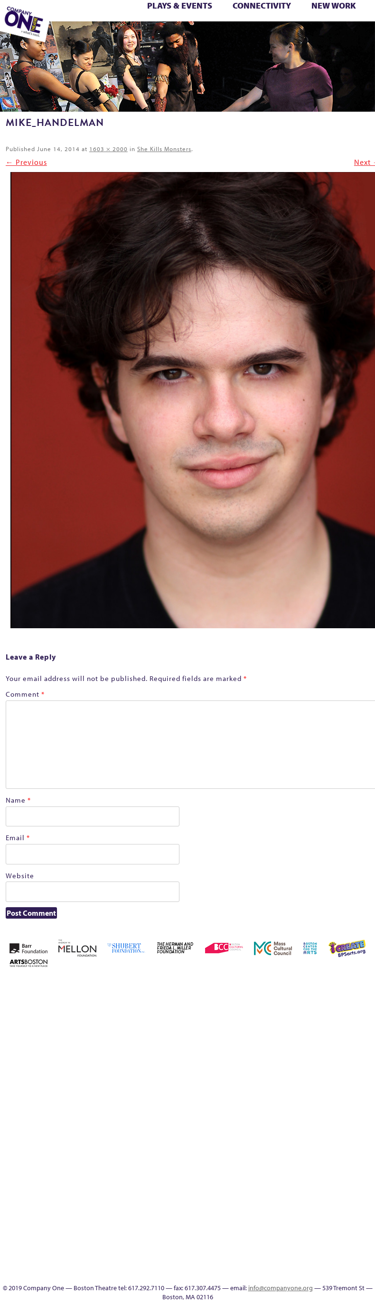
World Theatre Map (264, 1226)
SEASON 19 (245, 36)
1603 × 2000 (108, 149)
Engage (231, 36)
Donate (353, 1021)
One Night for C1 (129, 26)
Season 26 (252, 26)
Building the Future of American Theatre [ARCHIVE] (270, 1010)
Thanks (258, 36)
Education (163, 36)
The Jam (66, 36)
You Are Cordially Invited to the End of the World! (125, 36)
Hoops (298, 1078)
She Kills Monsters (164, 149)
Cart (312, 1021)
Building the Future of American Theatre (257, 1010)
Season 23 (224, 26)
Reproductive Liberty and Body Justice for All (173, 26)
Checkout (326, 1021)
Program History (263, 1204)
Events (263, 1272)
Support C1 (307, 26)
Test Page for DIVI (322, 26)
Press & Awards (315, 36)
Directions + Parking (275, 36)
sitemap (135, 36)
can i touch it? (298, 1021)
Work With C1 (109, 36)
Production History (144, 26)
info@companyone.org (280, 1288)
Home (230, 987)
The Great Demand (350, 26)
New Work (333, 5)
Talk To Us (204, 36)
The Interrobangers (367, 1135)
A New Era (270, 987)
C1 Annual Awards (302, 36)
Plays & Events (179, 5)
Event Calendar (178, 36)
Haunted (256, 1078)
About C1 (283, 987)
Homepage (284, 1078)
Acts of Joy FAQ (311, 987)
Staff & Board (294, 26)
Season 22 (211, 26)
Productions (191, 36)
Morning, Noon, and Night (90, 26)
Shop (279, 26)
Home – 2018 (270, 1078)
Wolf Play (94, 36)
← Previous (26, 162)
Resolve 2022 (197, 26)
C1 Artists (218, 36)
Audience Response (263, 1249)
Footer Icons (149, 36)
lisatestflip (353, 1078)
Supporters (287, 36)
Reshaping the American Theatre (186, 26)
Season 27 (266, 26)
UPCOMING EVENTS (263, 1215)
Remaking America (158, 26)
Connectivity (262, 5)
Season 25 (238, 26)
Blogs (263, 1238)
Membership (74, 26)
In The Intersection (264, 1261)
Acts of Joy (297, 987)
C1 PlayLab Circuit (263, 1192)
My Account (101, 26)
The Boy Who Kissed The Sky (338, 26)
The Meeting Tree (81, 36)
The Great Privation (364, 26)
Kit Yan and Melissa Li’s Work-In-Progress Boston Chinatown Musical (325, 1055)
